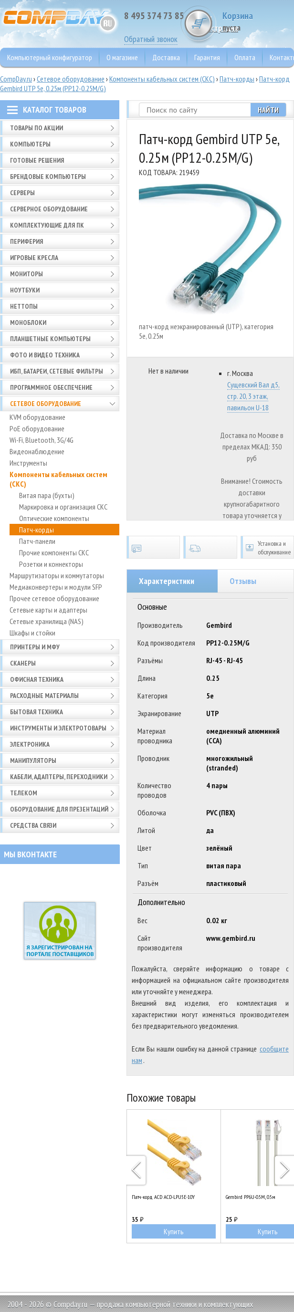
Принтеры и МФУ (35, 647)
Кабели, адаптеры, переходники (58, 776)
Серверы (22, 192)
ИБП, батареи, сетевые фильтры (56, 371)
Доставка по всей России (210, 547)
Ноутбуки (25, 290)
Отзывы (243, 580)
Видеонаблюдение (37, 451)
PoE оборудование (37, 428)
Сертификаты (153, 547)
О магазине (122, 57)
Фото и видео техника (45, 355)
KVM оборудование (37, 417)
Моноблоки (28, 322)
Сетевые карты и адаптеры (48, 609)
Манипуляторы (33, 760)
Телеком (23, 793)
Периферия (26, 241)
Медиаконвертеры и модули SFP (56, 587)
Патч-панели (37, 541)
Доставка (166, 57)
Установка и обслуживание (267, 547)
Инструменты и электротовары (58, 728)
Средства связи (33, 825)
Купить (174, 1231)
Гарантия (207, 57)
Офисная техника (36, 679)
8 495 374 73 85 (154, 16)
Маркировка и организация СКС (63, 506)
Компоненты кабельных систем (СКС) (162, 78)
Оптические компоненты (54, 518)
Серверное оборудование (49, 209)
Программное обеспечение (51, 387)
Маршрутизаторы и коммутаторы (57, 575)
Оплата (244, 57)
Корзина (258, 21)
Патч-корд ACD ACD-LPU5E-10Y (163, 1196)
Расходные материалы (44, 695)
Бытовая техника (36, 712)
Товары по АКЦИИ (36, 128)
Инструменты (28, 463)
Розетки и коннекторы (51, 564)
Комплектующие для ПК (47, 225)
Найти (268, 110)
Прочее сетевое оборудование (54, 598)
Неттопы (24, 306)
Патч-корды (237, 78)
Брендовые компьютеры (48, 176)
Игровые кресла (34, 257)
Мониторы (26, 274)
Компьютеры (30, 144)
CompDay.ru (16, 78)
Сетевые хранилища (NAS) (47, 621)
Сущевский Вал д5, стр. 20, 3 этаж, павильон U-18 (253, 396)
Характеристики (166, 580)
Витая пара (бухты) (46, 495)
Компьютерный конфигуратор (49, 57)
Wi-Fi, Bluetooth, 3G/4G (42, 440)
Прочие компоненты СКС (54, 552)
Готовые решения (37, 160)
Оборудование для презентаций (59, 809)
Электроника (30, 744)
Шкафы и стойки (32, 632)
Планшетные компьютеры (50, 338)
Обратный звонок (151, 38)
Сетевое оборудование (71, 78)
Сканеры (23, 663)
